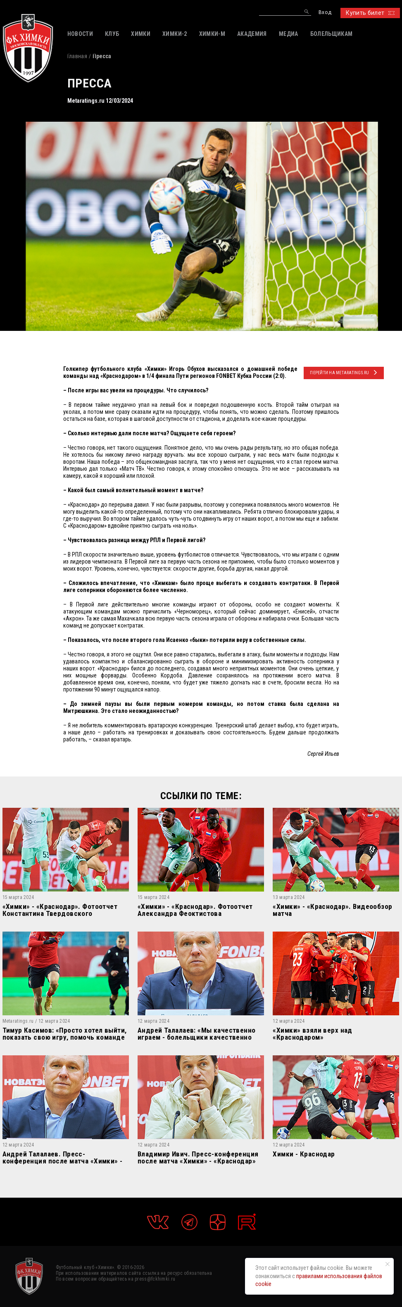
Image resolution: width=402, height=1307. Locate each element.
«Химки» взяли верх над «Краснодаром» (312, 1033)
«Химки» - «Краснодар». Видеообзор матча (332, 910)
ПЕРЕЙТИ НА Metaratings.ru (343, 372)
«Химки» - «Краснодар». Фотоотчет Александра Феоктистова (195, 910)
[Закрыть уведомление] (387, 1264)
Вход (325, 12)
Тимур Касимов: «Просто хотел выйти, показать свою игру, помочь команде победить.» (64, 1033)
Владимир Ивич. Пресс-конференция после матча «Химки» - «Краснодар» (198, 1157)
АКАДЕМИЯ (252, 34)
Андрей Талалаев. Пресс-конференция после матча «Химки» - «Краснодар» (62, 1157)
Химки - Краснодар (304, 1154)
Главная (77, 56)
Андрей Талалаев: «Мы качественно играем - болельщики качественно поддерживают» (197, 1033)
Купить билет (370, 12)
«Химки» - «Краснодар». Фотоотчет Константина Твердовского (60, 910)
